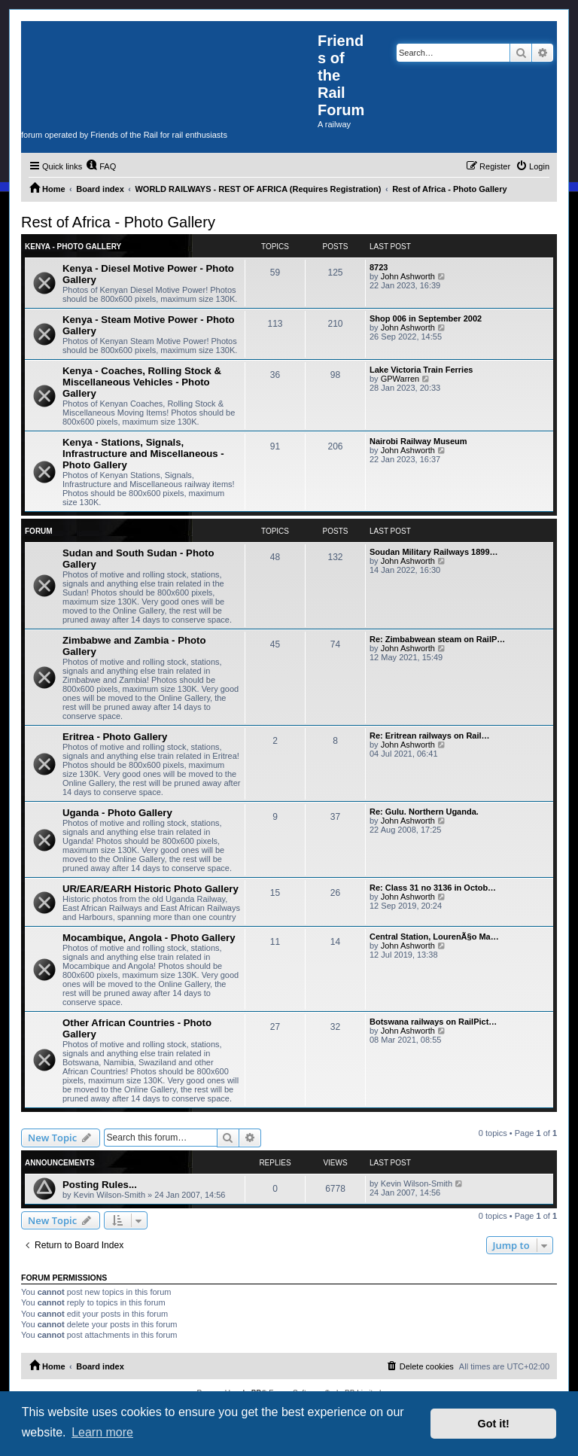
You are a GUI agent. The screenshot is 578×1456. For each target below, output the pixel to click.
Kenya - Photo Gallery (73, 246)
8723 (379, 267)
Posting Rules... (99, 1184)
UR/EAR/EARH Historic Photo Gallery (150, 888)
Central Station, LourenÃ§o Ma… (434, 936)
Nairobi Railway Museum (418, 441)
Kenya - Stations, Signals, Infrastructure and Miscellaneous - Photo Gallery (143, 454)
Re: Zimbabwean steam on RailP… (437, 639)
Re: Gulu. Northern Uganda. (424, 811)
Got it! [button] (494, 1424)
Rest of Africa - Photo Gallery (118, 222)
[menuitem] (101, 166)
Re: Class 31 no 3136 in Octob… (433, 887)
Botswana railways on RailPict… (433, 1021)
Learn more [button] (102, 1432)
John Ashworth (408, 276)
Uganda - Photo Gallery (117, 812)
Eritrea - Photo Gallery (114, 736)
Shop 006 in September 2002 (426, 318)
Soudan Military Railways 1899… (434, 551)
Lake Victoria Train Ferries (421, 369)
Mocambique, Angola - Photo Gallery (149, 937)
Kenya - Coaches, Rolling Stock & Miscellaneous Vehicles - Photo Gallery (141, 382)
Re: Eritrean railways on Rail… (430, 735)
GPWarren (400, 378)
